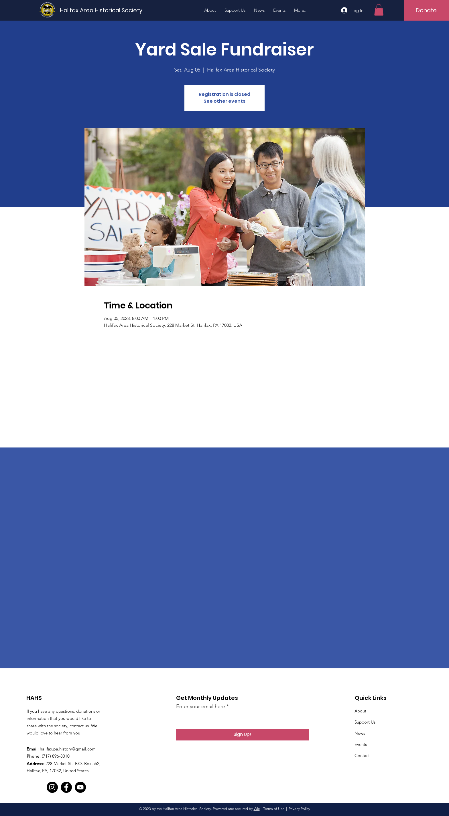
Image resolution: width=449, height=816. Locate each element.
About (360, 711)
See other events (224, 101)
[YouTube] (80, 787)
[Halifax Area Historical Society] (101, 10)
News (360, 733)
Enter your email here (200, 706)
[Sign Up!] (242, 734)
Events (361, 744)
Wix (257, 809)
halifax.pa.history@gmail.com (68, 749)
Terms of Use (273, 809)
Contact (362, 755)
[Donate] (426, 10)
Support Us (365, 722)
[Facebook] (66, 787)
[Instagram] (52, 787)
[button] (379, 10)
